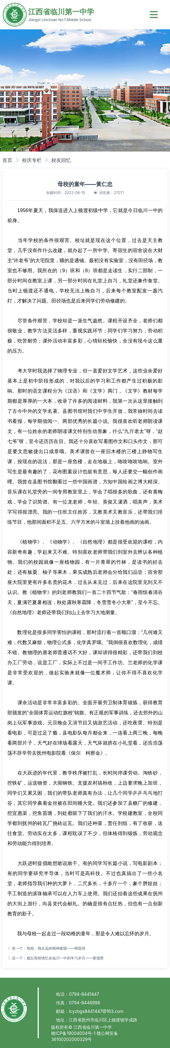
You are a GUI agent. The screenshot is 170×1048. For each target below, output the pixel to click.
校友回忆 (61, 160)
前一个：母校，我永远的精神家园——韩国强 (46, 948)
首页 (7, 160)
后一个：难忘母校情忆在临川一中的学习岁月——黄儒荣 (55, 958)
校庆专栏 (32, 160)
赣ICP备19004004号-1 (74, 1033)
